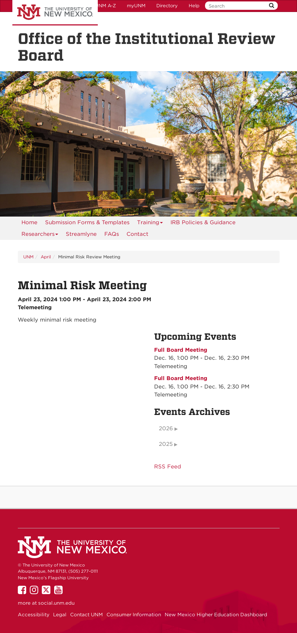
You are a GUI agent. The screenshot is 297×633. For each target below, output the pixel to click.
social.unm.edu (56, 603)
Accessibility (33, 614)
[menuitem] (29, 222)
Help (194, 5)
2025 (166, 444)
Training (150, 223)
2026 (166, 428)
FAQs (111, 234)
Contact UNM (86, 614)
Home (29, 222)
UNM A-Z (105, 5)
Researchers (40, 235)
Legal (60, 614)
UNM (28, 256)
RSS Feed (167, 466)
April (46, 256)
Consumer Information (134, 614)
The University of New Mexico (55, 12)
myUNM (136, 5)
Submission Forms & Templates (87, 222)
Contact (137, 234)
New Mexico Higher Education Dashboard (216, 614)
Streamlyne (81, 234)
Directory (167, 5)
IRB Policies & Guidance (203, 222)
